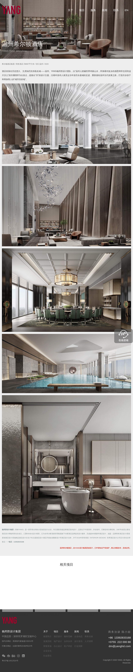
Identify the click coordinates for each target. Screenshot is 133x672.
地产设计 (58, 641)
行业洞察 (78, 646)
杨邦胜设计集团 (8, 530)
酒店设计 (58, 636)
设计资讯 (78, 641)
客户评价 (68, 646)
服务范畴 (68, 636)
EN (126, 10)
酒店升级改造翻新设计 (51, 538)
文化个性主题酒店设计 (34, 538)
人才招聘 (89, 641)
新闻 (104, 10)
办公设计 (58, 646)
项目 (82, 10)
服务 (93, 10)
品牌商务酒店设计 (119, 534)
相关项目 (66, 565)
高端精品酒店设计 (19, 538)
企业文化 (47, 651)
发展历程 (47, 641)
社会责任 (47, 656)
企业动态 (78, 636)
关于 (70, 10)
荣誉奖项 (47, 646)
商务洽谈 (89, 636)
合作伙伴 (68, 641)
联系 (116, 10)
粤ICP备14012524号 (10, 661)
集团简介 (47, 636)
